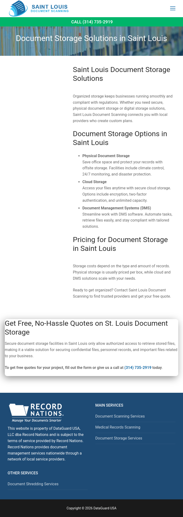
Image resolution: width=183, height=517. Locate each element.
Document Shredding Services (33, 484)
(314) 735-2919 (137, 367)
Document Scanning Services (120, 416)
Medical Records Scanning (117, 427)
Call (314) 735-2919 (92, 21)
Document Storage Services (118, 438)
